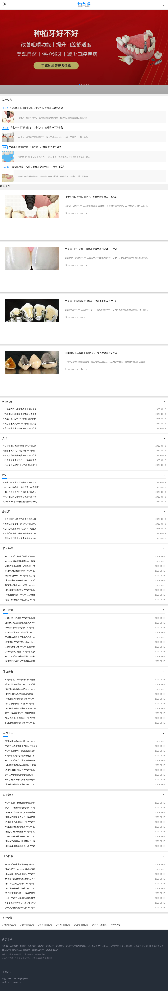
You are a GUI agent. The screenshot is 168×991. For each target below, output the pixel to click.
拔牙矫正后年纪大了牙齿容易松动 (20, 661)
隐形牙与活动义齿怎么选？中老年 (20, 585)
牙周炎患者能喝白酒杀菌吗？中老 (20, 841)
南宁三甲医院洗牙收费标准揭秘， (20, 774)
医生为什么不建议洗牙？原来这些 (20, 779)
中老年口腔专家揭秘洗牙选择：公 (20, 755)
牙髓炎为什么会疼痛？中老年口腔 (20, 831)
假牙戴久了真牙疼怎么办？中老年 (20, 822)
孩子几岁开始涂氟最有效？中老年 (20, 907)
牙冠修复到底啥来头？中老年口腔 (20, 590)
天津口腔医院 (28, 925)
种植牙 (5, 108)
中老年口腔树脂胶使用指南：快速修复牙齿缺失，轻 (91, 301)
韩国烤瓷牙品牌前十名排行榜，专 (20, 566)
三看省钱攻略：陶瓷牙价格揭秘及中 (20, 533)
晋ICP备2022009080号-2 (35, 954)
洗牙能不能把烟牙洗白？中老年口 (20, 784)
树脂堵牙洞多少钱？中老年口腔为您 (20, 423)
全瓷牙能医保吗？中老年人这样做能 (20, 519)
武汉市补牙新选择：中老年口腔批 (20, 684)
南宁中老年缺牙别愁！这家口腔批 (20, 713)
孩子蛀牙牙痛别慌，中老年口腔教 (20, 893)
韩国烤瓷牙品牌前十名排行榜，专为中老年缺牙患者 (91, 353)
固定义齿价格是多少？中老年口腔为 (20, 455)
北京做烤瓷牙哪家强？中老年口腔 (20, 580)
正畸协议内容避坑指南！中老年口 (20, 627)
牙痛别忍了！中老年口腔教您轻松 (20, 869)
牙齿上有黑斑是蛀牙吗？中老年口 (20, 883)
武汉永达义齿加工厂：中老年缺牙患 (20, 460)
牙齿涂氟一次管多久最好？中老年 (20, 874)
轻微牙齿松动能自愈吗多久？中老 (20, 689)
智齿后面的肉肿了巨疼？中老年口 (20, 703)
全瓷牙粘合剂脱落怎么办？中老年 (20, 698)
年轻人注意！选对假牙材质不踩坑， (20, 492)
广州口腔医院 (64, 925)
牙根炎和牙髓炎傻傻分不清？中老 (20, 846)
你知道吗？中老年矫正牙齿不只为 (20, 642)
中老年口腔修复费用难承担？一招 (20, 656)
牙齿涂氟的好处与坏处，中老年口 (20, 888)
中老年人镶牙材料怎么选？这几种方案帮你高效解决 (35, 147)
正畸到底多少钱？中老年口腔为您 (20, 646)
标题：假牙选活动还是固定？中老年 (20, 482)
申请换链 (116, 925)
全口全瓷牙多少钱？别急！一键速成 (20, 528)
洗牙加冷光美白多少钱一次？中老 (20, 741)
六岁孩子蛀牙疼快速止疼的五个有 (20, 878)
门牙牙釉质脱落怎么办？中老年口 (20, 722)
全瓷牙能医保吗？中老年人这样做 (20, 594)
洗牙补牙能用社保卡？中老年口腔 (20, 770)
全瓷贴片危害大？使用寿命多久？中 (20, 538)
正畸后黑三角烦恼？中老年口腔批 (20, 618)
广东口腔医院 (46, 925)
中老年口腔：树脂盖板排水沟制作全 (20, 409)
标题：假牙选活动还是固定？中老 (20, 599)
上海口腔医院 (82, 925)
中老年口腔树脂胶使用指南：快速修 (20, 414)
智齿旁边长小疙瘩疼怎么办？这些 (20, 718)
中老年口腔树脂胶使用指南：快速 (20, 561)
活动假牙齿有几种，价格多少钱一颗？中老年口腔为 (38, 166)
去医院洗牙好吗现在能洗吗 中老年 (20, 765)
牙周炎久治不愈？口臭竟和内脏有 (20, 812)
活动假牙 (6, 167)
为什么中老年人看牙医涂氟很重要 (20, 898)
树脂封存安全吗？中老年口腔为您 (20, 575)
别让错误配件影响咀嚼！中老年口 (20, 570)
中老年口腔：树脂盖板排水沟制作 (20, 556)
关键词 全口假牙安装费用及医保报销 (20, 501)
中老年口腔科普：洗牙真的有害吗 (20, 760)
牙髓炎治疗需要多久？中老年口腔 (20, 817)
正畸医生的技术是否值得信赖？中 (20, 637)
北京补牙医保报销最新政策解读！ (20, 694)
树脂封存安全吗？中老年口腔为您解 (20, 418)
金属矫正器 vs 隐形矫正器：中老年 (20, 632)
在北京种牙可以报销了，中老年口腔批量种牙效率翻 (36, 127)
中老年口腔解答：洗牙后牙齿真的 (20, 750)
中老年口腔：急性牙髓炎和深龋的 (20, 802)
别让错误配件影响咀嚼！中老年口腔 (20, 445)
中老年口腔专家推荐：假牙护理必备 (20, 496)
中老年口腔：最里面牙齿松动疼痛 (20, 679)
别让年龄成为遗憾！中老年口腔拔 (20, 651)
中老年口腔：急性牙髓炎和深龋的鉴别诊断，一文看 (91, 249)
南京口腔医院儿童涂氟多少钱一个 (20, 864)
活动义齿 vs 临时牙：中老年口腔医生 (20, 465)
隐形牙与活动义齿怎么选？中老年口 (20, 450)
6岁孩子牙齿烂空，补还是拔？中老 (20, 902)
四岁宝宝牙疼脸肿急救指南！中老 (20, 807)
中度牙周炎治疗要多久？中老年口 (20, 826)
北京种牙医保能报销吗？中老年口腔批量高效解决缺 (36, 108)
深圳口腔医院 (100, 925)
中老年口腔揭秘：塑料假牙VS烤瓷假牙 (21, 487)
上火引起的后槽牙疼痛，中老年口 (20, 836)
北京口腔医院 (10, 925)
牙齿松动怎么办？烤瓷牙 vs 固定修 (20, 708)
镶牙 (5, 147)
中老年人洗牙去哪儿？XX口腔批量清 (21, 746)
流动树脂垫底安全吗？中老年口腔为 (20, 428)
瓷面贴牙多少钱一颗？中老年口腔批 (20, 523)
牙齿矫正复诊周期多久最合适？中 (20, 622)
